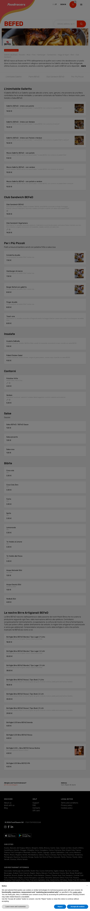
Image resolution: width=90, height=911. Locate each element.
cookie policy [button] (77, 892)
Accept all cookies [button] (78, 906)
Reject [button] (60, 906)
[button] (87, 885)
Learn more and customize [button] (15, 906)
